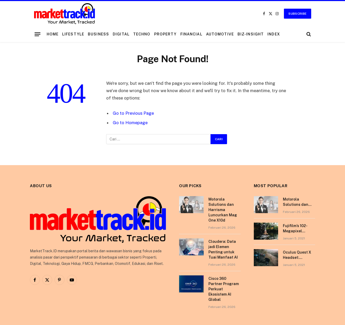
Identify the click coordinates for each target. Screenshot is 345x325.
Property (165, 34)
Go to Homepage (130, 122)
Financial (191, 34)
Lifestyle (73, 34)
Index (273, 34)
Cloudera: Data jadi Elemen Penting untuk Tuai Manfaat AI (223, 249)
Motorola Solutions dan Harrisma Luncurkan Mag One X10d (222, 209)
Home (52, 34)
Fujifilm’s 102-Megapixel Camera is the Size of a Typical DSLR (298, 229)
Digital (121, 34)
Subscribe (297, 13)
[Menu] (37, 34)
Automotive (220, 34)
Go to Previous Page (133, 113)
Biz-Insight (251, 34)
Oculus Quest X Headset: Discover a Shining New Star (299, 255)
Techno (141, 34)
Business (98, 34)
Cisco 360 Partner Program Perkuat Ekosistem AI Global (223, 289)
